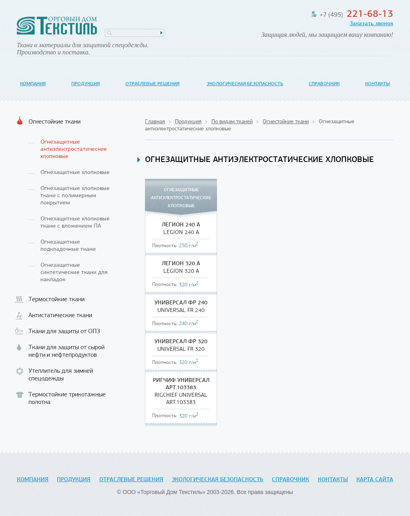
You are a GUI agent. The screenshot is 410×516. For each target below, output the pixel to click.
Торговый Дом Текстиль (57, 26)
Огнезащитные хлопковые (75, 173)
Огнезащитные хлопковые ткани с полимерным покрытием (75, 196)
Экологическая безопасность (245, 84)
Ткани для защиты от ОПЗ (64, 331)
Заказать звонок (371, 24)
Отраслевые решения (152, 84)
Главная (155, 122)
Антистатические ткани (60, 315)
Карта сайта (374, 480)
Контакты (377, 84)
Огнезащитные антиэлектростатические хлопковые (73, 149)
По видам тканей (232, 122)
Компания (33, 84)
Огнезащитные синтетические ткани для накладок (73, 272)
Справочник (324, 84)
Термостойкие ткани (56, 299)
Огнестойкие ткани (54, 122)
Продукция (85, 84)
